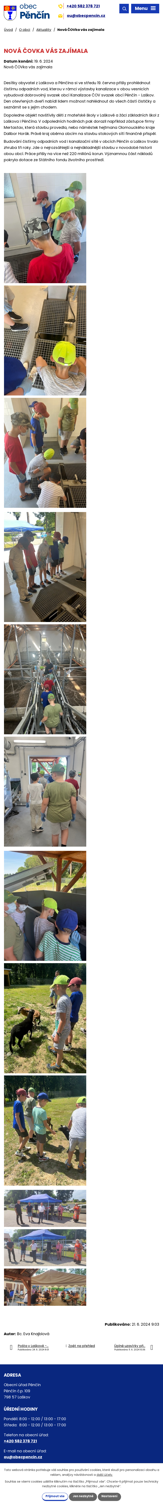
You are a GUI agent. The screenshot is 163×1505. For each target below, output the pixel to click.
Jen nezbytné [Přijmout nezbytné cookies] (83, 1496)
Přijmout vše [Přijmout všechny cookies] (52, 1496)
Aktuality (43, 29)
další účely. (105, 1474)
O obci (24, 29)
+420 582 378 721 (79, 6)
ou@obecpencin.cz (81, 15)
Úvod (8, 29)
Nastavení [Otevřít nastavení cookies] (112, 1496)
